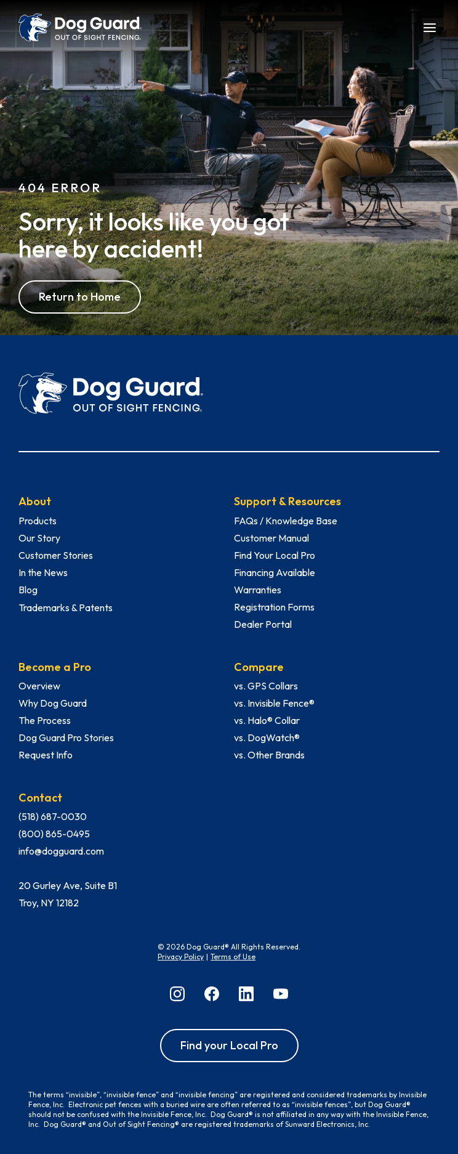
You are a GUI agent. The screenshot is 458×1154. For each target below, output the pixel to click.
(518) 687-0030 (52, 816)
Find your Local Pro (229, 1045)
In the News (43, 572)
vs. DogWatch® (267, 737)
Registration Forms (274, 607)
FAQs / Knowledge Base (285, 520)
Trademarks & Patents (65, 607)
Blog (28, 589)
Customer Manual (271, 538)
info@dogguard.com (61, 851)
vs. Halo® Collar (267, 720)
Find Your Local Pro (274, 555)
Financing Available (274, 572)
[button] (429, 26)
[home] (80, 28)
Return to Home (80, 297)
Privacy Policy (181, 956)
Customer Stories (55, 555)
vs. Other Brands (269, 755)
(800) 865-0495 (54, 833)
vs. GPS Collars (266, 686)
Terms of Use (233, 956)
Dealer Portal (263, 624)
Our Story (39, 538)
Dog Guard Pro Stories (66, 737)
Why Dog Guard (52, 703)
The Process (44, 720)
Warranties (257, 589)
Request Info (45, 755)
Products (37, 520)
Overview (39, 686)
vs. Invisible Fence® (274, 703)
